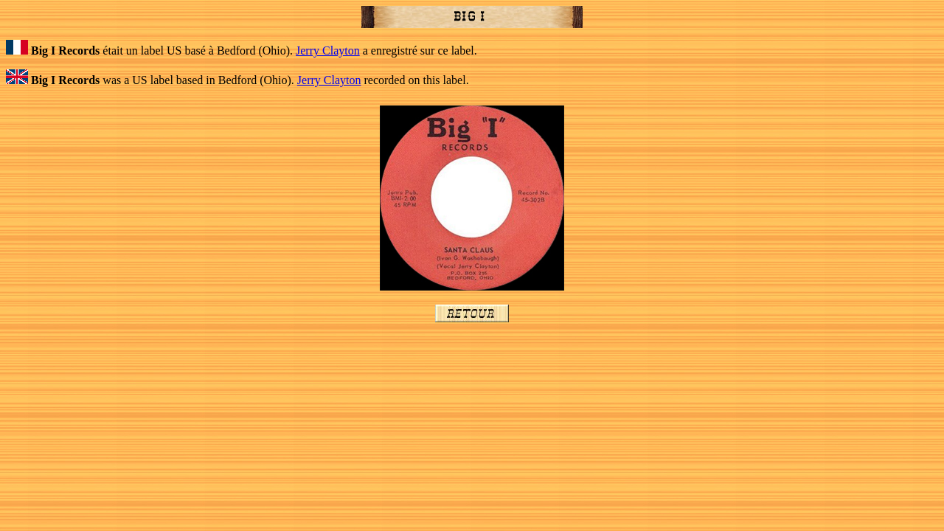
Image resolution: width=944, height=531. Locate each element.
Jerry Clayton (328, 50)
